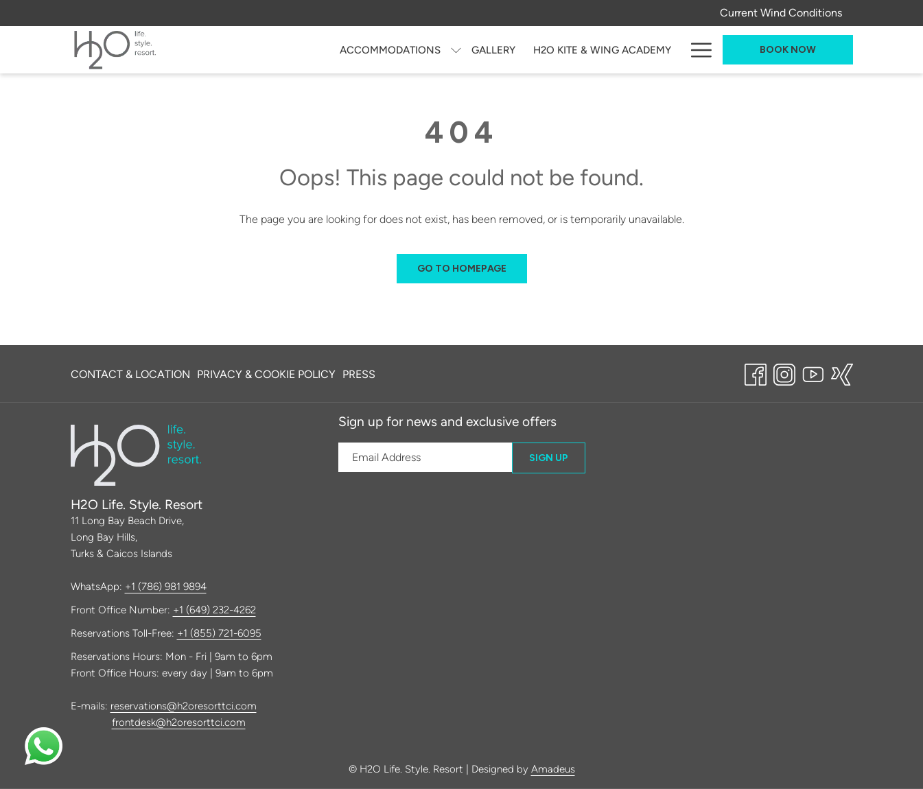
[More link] (696, 49)
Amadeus (553, 769)
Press (358, 374)
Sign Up (548, 458)
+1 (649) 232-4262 (214, 610)
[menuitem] (262, 49)
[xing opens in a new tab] (842, 373)
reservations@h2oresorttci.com (183, 706)
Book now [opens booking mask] (788, 50)
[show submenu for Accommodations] (329, 49)
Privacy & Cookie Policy (266, 374)
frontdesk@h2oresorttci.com (179, 722)
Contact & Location (130, 374)
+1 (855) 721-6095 (219, 633)
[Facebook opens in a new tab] (756, 373)
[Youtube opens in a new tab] (813, 373)
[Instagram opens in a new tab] (784, 373)
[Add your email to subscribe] (425, 457)
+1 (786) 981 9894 (166, 586)
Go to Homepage (461, 268)
